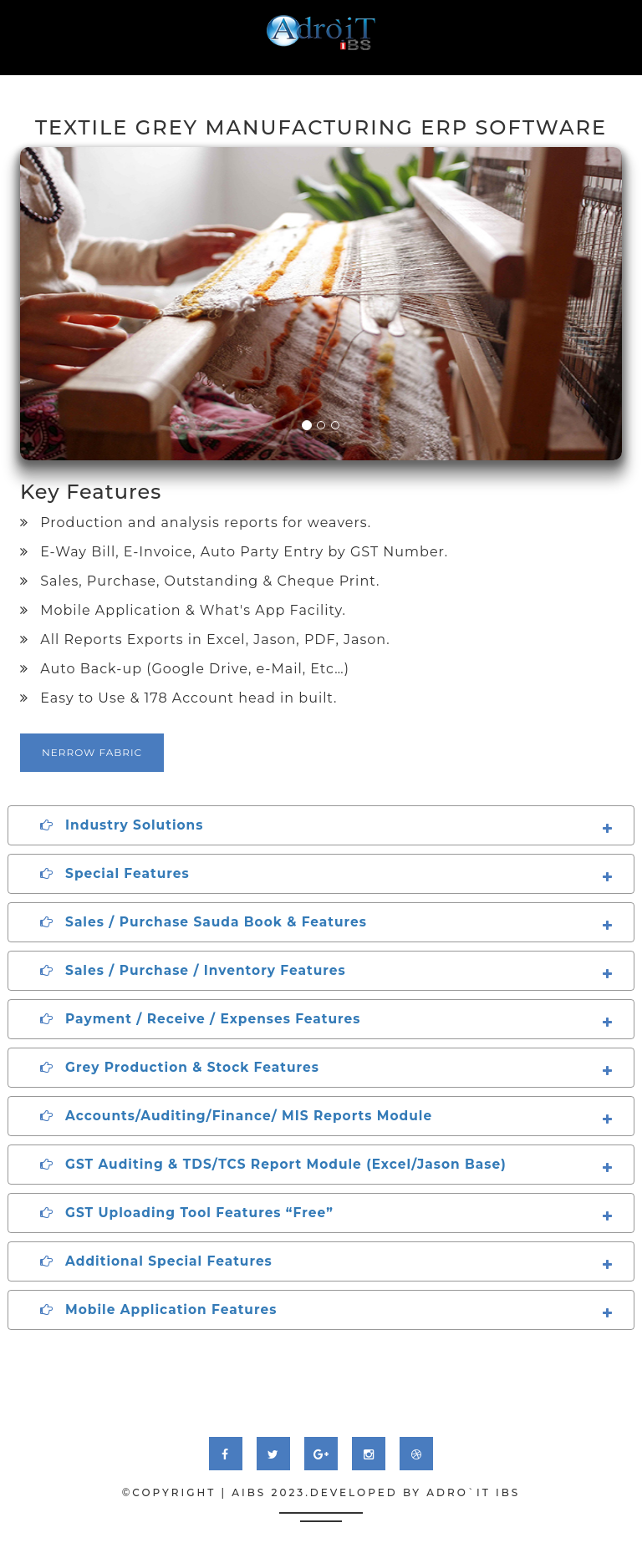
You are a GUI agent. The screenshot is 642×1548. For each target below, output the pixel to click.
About (131, 84)
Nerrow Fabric (92, 752)
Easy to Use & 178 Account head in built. (178, 698)
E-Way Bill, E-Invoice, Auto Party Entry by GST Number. (234, 552)
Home (75, 84)
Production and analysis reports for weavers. (195, 522)
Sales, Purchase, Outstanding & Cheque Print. (200, 581)
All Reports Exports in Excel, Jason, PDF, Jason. (205, 639)
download (503, 84)
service (195, 84)
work (256, 84)
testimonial (333, 84)
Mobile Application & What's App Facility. (183, 610)
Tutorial (420, 84)
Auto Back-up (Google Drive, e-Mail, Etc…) (184, 669)
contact (585, 84)
